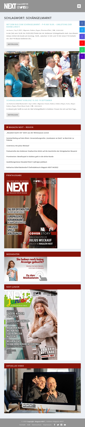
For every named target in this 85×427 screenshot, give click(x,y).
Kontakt (22, 425)
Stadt (27, 106)
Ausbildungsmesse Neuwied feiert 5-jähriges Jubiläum (26, 162)
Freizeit (47, 104)
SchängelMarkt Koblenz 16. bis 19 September (29, 100)
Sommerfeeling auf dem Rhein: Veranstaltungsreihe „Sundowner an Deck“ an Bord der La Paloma (40, 139)
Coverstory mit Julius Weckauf (17, 146)
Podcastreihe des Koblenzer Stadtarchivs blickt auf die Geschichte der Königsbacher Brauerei (41, 151)
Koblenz (32, 30)
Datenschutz (36, 425)
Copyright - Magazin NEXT (36, 421)
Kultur (68, 104)
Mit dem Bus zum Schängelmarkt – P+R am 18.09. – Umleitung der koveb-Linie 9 (39, 25)
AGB (28, 425)
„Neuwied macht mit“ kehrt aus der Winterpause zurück (27, 133)
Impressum (47, 425)
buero (11, 30)
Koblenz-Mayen (61, 104)
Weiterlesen (13, 44)
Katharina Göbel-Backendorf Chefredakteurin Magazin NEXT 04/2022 (32, 167)
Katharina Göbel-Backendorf (18, 104)
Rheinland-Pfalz (46, 30)
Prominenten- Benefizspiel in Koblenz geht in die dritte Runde (29, 156)
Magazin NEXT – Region (21, 127)
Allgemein (26, 30)
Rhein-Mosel (21, 106)
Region (38, 30)
